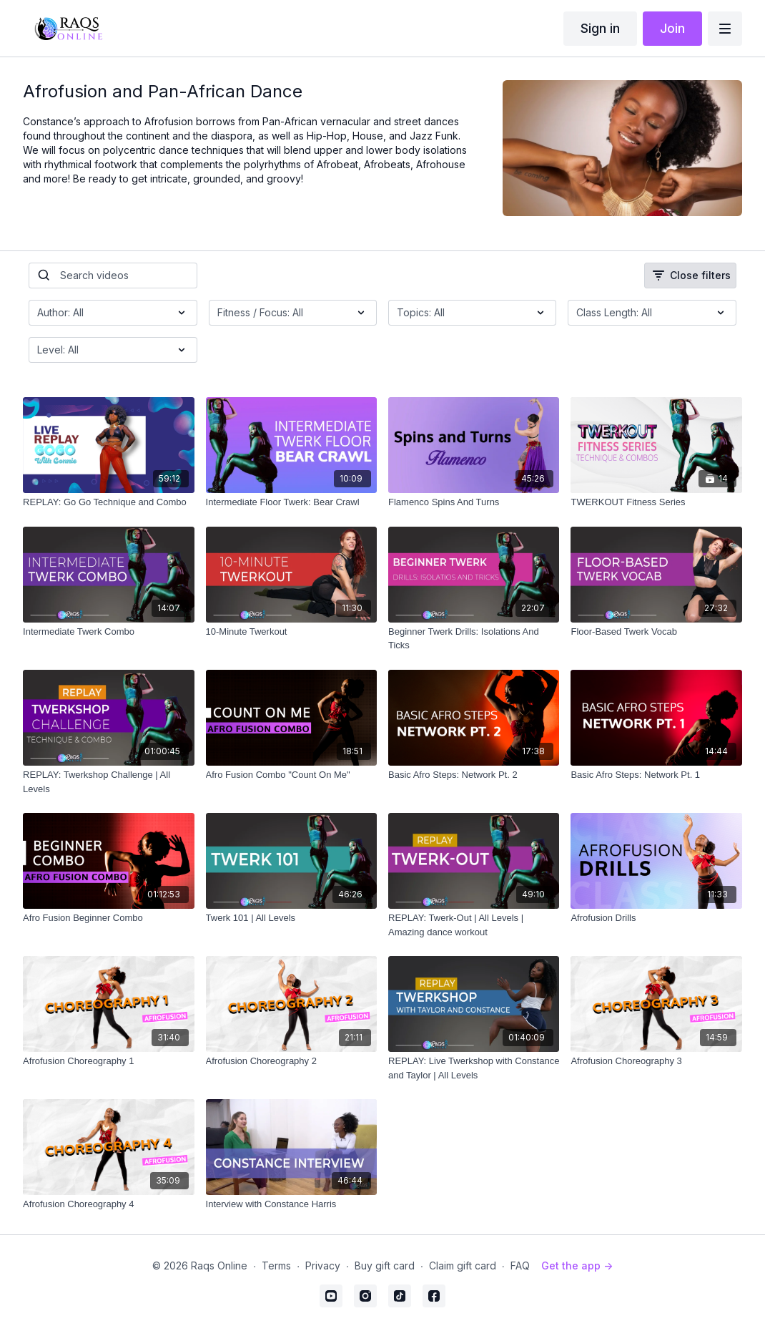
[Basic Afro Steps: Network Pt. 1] (656, 775)
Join (672, 28)
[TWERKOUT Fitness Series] (656, 502)
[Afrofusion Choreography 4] (108, 1204)
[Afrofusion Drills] (656, 918)
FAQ (520, 1265)
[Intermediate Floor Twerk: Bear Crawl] (291, 502)
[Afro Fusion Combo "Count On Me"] (291, 775)
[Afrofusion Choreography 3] (656, 1061)
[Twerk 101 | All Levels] (291, 918)
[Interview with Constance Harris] (291, 1204)
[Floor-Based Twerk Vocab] (656, 632)
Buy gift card (385, 1265)
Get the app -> (577, 1265)
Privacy (322, 1265)
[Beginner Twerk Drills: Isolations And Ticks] (473, 639)
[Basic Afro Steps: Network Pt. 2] (473, 775)
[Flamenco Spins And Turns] (473, 502)
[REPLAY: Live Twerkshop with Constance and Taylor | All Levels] (473, 1068)
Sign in (600, 28)
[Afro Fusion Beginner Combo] (108, 918)
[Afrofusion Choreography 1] (108, 1061)
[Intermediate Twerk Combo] (108, 632)
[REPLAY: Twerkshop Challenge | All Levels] (108, 782)
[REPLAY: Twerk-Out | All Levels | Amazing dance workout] (473, 925)
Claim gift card (462, 1265)
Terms (276, 1265)
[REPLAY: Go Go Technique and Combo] (108, 502)
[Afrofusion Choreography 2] (291, 1061)
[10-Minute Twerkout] (291, 632)
